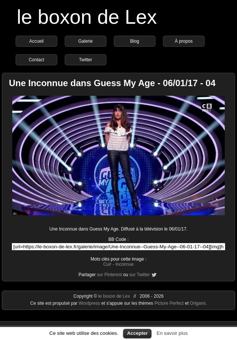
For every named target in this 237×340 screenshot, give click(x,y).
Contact (36, 59)
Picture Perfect (169, 303)
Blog (134, 41)
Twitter (85, 59)
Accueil (36, 41)
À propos (184, 41)
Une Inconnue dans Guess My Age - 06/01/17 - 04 (112, 83)
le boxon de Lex (87, 17)
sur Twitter (139, 274)
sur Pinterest (109, 274)
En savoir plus (172, 333)
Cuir (107, 264)
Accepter (137, 333)
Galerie (86, 41)
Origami (197, 303)
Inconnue (124, 264)
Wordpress (90, 303)
